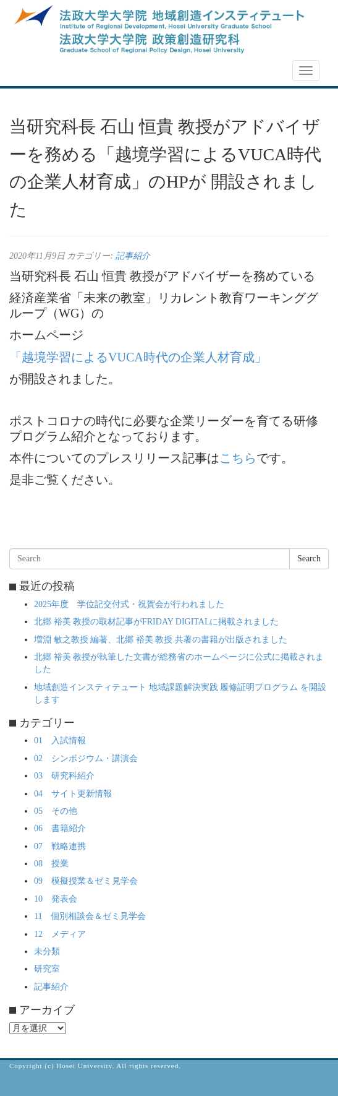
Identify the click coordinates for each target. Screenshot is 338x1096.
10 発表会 (55, 899)
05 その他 (55, 811)
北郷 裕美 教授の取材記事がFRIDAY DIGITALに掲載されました (156, 621)
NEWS (29, 71)
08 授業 (51, 863)
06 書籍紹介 (60, 828)
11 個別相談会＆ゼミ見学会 (90, 916)
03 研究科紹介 (64, 775)
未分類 (47, 951)
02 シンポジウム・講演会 (86, 758)
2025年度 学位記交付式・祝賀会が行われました (129, 604)
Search (309, 558)
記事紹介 (133, 256)
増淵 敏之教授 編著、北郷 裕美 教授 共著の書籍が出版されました (160, 639)
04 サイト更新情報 (73, 793)
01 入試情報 (60, 740)
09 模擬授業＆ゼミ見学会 (86, 881)
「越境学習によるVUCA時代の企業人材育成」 (138, 357)
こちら (237, 458)
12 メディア (60, 934)
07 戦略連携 (60, 846)
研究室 (47, 968)
